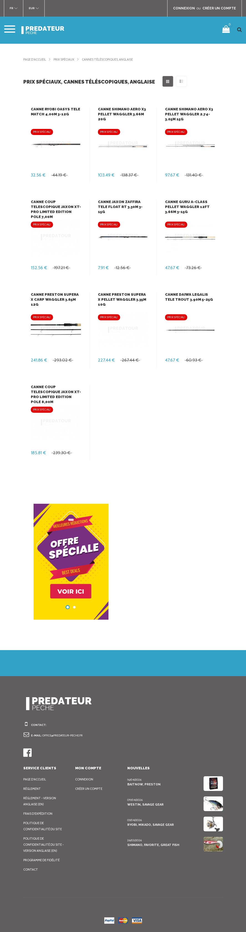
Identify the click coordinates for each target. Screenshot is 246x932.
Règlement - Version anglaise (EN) (41, 801)
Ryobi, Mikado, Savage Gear (151, 824)
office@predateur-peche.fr (64, 735)
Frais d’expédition (38, 813)
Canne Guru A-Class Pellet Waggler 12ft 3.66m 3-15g (186, 207)
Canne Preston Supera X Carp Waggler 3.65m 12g (54, 299)
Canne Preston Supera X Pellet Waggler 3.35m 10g (122, 299)
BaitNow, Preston (142, 784)
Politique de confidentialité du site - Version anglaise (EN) (44, 844)
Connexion (84, 779)
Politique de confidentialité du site (43, 826)
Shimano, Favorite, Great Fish (152, 845)
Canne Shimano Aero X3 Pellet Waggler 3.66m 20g (121, 114)
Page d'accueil (36, 59)
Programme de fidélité (43, 860)
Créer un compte (90, 788)
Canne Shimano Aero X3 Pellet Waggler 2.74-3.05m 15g (188, 114)
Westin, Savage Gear (145, 804)
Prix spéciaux (67, 59)
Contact (30, 869)
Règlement (32, 788)
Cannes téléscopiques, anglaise (115, 59)
